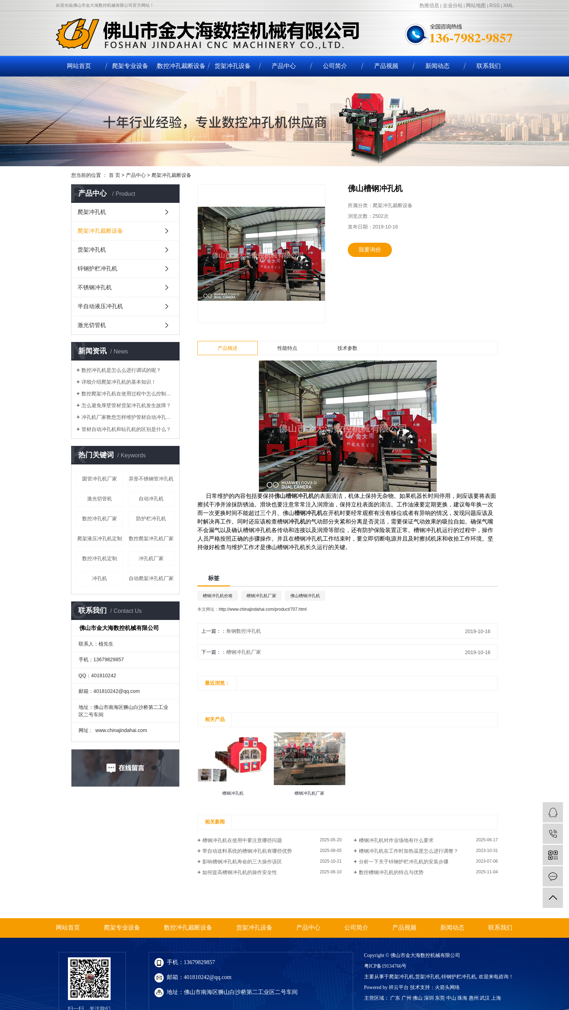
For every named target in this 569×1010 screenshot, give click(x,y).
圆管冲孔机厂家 (99, 479)
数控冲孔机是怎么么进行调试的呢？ (121, 370)
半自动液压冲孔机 (100, 306)
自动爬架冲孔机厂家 (151, 578)
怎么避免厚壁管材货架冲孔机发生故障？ (126, 405)
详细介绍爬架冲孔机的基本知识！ (118, 382)
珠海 (462, 998)
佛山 (417, 998)
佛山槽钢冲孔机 (305, 595)
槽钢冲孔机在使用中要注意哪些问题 (242, 840)
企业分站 (453, 5)
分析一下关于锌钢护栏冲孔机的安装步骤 (403, 861)
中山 (451, 998)
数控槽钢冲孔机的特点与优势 (391, 872)
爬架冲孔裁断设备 (171, 175)
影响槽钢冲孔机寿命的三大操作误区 (242, 861)
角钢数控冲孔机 (243, 631)
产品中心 (284, 66)
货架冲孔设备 (232, 66)
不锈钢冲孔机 (95, 287)
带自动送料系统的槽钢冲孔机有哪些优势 (247, 851)
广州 (406, 998)
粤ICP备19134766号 (385, 966)
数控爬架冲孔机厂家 (151, 538)
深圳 (429, 998)
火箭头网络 (447, 987)
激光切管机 (92, 325)
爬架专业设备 (130, 66)
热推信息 (429, 5)
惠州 (474, 998)
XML (508, 5)
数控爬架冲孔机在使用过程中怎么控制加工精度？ (127, 393)
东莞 (440, 998)
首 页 (114, 175)
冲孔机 (99, 578)
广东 (395, 998)
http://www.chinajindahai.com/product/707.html (263, 609)
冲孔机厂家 (151, 558)
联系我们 (489, 66)
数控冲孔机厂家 (99, 518)
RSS (494, 5)
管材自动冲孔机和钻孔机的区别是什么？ (126, 429)
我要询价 (369, 250)
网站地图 (476, 5)
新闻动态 (437, 66)
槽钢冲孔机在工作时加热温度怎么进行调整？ (408, 851)
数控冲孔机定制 (99, 558)
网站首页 (79, 66)
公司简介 (335, 66)
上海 (496, 998)
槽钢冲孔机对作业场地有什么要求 (396, 840)
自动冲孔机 (151, 498)
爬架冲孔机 (92, 212)
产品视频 (386, 66)
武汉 (485, 998)
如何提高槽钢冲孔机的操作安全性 (239, 872)
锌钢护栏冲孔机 (97, 268)
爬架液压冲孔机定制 (99, 538)
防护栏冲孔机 (151, 518)
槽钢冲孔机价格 (218, 595)
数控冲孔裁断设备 (181, 66)
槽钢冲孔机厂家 (261, 595)
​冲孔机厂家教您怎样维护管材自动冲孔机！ (127, 417)
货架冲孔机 (92, 250)
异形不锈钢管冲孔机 (151, 479)
